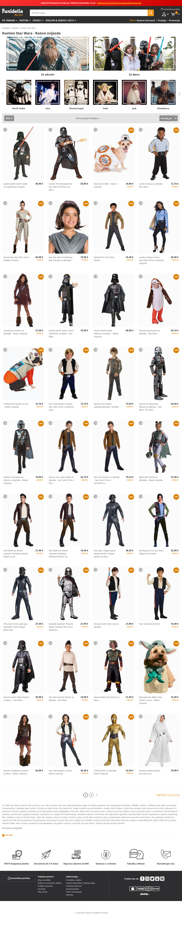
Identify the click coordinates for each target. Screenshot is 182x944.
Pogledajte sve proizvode (168, 794)
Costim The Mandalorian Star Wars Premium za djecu (60, 186)
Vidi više (9, 835)
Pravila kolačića (72, 889)
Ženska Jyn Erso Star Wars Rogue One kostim (151, 552)
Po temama (8, 20)
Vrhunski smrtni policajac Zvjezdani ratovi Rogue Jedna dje (16, 627)
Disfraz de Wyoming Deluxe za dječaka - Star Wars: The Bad (150, 406)
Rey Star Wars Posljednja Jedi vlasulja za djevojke (60, 259)
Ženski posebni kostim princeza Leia (149, 772)
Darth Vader (18, 108)
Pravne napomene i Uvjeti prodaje (80, 883)
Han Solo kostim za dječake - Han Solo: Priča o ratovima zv (107, 480)
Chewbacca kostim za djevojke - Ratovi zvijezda (15, 332)
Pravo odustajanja (73, 891)
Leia (48, 108)
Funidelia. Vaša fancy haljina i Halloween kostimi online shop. (12, 12)
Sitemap (69, 894)
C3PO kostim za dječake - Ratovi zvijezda (106, 772)
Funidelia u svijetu (73, 880)
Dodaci (37, 20)
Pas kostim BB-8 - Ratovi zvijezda (105, 185)
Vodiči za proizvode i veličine (50, 883)
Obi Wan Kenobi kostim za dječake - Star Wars (61, 698)
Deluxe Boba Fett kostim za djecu (106, 698)
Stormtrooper (76, 108)
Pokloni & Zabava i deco (60, 20)
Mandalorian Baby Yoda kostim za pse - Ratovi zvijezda (150, 700)
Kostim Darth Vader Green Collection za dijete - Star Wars (61, 333)
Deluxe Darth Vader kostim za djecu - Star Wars (16, 698)
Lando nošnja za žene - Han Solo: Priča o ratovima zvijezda (151, 260)
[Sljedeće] (97, 795)
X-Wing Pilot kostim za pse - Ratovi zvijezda (16, 405)
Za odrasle (47, 74)
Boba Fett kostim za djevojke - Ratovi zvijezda (151, 478)
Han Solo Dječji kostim (149, 624)
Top (131, 20)
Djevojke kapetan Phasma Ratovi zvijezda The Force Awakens (61, 627)
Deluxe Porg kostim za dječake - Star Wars (149, 332)
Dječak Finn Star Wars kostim (104, 259)
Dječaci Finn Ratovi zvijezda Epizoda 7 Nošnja (106, 405)
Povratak (41, 889)
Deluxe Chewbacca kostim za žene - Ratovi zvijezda (16, 772)
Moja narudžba (44, 880)
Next (179, 94)
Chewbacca (163, 108)
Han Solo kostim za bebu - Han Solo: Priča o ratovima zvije (61, 406)
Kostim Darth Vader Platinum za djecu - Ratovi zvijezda (106, 333)
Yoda (105, 108)
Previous (2, 94)
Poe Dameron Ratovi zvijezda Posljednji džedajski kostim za (59, 553)
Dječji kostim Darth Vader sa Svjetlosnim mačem (16, 185)
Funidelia (6, 28)
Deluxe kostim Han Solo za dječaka (106, 625)
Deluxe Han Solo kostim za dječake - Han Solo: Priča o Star (61, 480)
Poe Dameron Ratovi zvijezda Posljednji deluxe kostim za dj (16, 553)
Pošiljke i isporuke (45, 886)
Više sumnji (42, 891)
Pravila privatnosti (73, 886)
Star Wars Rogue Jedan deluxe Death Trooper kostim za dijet (105, 553)
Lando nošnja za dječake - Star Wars (151, 185)
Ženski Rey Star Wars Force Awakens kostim (16, 259)
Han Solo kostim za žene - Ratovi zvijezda (61, 772)
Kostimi (23, 20)
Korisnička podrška (19, 878)
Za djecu (134, 74)
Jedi (134, 108)
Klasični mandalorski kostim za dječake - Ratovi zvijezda (16, 480)
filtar (8, 118)
